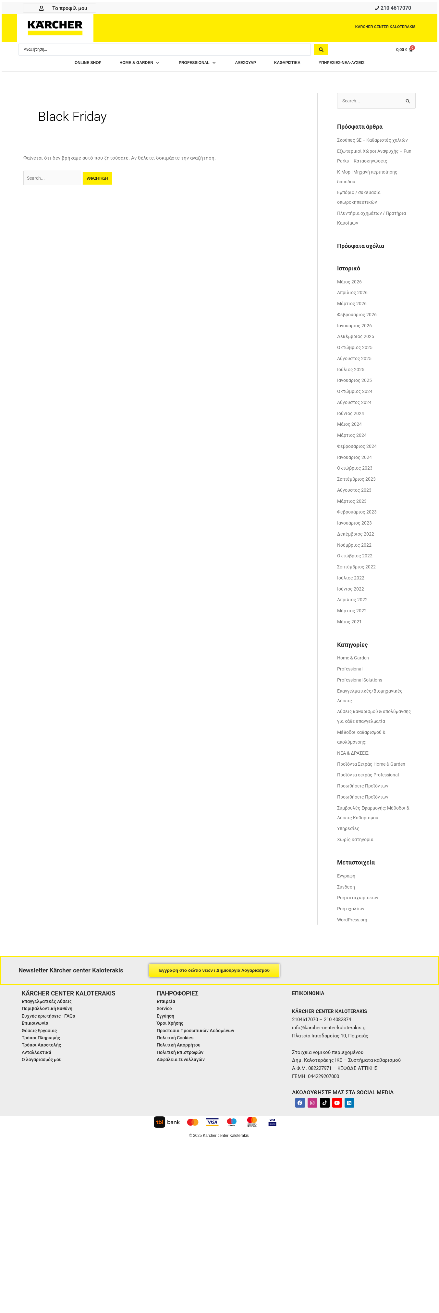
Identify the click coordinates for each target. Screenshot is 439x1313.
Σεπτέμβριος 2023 (357, 482)
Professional (351, 671)
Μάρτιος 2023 (352, 504)
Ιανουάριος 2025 (355, 383)
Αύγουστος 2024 (355, 405)
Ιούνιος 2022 (351, 591)
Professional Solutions (362, 682)
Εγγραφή (347, 888)
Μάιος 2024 (350, 427)
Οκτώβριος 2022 (355, 559)
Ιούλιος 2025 (351, 372)
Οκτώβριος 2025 (355, 350)
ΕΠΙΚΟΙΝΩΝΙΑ (310, 1005)
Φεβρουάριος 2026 (358, 317)
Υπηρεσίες (349, 841)
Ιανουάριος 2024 (355, 460)
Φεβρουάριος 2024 (358, 449)
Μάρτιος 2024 (352, 438)
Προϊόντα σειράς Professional (370, 787)
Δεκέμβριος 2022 (356, 537)
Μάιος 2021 (350, 624)
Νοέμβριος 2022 (355, 548)
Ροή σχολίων (351, 921)
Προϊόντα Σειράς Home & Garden (373, 776)
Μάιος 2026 (350, 284)
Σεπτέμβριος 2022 (357, 569)
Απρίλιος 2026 (353, 295)
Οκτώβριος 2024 (355, 394)
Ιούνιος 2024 (351, 416)
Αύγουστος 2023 (355, 493)
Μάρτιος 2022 (352, 613)
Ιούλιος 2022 (351, 580)
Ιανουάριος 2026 (355, 328)
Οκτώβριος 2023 (355, 471)
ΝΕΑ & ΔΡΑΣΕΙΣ (354, 765)
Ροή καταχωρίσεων (358, 910)
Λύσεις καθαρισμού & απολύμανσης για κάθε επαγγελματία (362, 724)
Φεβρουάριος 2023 (358, 515)
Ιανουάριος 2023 (355, 525)
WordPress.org (353, 932)
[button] (128, 65)
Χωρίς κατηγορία (356, 852)
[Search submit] (321, 51)
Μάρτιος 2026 (352, 306)
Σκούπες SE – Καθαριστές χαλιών (374, 143)
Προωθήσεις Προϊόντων (364, 798)
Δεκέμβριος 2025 (356, 339)
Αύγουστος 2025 (355, 361)
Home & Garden (354, 661)
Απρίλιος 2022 (353, 602)
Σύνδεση (346, 899)
